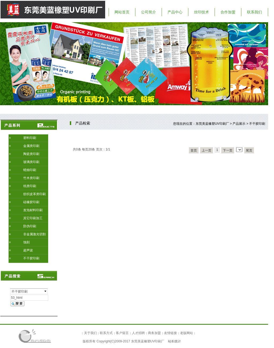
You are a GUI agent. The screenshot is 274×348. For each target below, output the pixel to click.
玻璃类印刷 (31, 162)
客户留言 (122, 333)
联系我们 (254, 12)
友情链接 (170, 333)
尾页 (249, 150)
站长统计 (174, 341)
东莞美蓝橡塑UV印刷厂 (212, 124)
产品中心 (175, 12)
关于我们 (90, 333)
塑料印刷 (29, 138)
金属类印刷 (31, 146)
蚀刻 (26, 242)
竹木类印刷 (31, 178)
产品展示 (239, 124)
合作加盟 (227, 12)
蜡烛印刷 (29, 170)
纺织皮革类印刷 (34, 194)
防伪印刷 (29, 226)
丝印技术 (201, 12)
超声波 (28, 250)
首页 (194, 150)
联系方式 (106, 333)
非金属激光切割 (34, 234)
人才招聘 (138, 333)
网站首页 (122, 12)
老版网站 (186, 333)
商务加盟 (154, 333)
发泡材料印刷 (33, 210)
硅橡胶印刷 (31, 202)
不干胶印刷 (31, 258)
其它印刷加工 (33, 218)
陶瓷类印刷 (31, 154)
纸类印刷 (29, 186)
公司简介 (148, 12)
